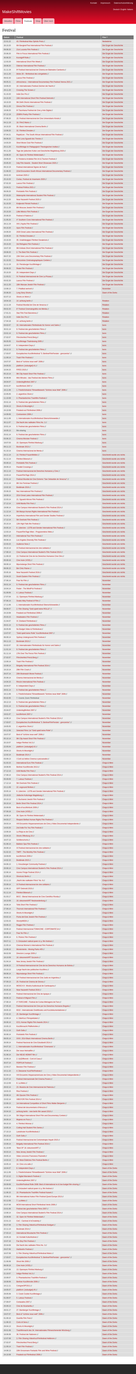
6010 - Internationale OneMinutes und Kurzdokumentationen (41, 1010)
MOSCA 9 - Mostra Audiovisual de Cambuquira (36, 986)
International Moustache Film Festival (32, 1233)
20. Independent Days (26, 272)
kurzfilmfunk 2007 (24, 386)
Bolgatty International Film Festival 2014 (33, 666)
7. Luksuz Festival (24, 779)
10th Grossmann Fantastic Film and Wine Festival (37, 1351)
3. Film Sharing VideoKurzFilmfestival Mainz (34, 1253)
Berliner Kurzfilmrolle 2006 (27, 1282)
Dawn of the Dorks (109, 293)
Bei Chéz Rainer (23, 568)
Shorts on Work (23, 297)
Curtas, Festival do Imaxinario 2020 (31, 179)
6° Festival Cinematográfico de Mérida (32, 309)
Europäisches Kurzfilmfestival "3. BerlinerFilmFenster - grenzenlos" (44, 353)
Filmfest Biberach (24, 459)
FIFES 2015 (22, 370)
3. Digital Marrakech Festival (28, 1176)
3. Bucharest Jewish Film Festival (30, 799)
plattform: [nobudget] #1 (26, 366)
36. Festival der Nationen (27, 1334)
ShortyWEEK (22, 921)
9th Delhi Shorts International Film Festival (34, 102)
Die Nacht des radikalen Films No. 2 (31, 422)
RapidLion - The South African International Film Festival (39, 135)
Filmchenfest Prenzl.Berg (27, 337)
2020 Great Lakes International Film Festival (35, 232)
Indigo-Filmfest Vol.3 (25, 743)
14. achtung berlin (24, 301)
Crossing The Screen (25, 90)
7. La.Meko (21, 1201)
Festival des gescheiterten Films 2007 (32, 1209)
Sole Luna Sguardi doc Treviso (29, 139)
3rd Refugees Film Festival (28, 244)
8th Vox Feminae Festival (27, 483)
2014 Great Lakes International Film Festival (35, 495)
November (106, 289)
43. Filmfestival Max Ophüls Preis (30, 41)
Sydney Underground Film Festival (31, 637)
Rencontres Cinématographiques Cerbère (34, 260)
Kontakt (93, 3)
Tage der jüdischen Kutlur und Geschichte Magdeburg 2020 (41, 151)
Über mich (48, 21)
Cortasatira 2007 (24, 1302)
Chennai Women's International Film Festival (35, 945)
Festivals (28, 21)
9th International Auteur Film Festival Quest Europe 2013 (40, 1197)
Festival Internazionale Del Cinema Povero (34, 1079)
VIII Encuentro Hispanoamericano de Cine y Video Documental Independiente (48, 824)
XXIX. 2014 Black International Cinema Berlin (35, 1038)
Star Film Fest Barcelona (27, 313)
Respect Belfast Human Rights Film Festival (34, 820)
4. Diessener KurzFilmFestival (29, 1071)
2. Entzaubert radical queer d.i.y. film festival (34, 1188)
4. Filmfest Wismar (24, 1124)
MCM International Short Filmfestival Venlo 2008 (36, 1205)
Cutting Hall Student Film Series (30, 1128)
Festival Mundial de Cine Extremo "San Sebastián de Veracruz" (42, 479)
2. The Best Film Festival (27, 252)
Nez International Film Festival (29, 491)
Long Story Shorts (24, 293)
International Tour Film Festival (29, 536)
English (123, 9)
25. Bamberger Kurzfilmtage (28, 1014)
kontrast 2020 (22, 175)
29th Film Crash (23, 670)
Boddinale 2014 (23, 755)
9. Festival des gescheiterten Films (31, 329)
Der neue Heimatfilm (25, 1051)
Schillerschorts (23, 840)
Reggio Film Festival (25, 925)
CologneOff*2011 (24, 1286)
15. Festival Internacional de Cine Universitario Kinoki (38, 118)
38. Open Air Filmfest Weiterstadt (30, 816)
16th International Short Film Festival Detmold (35, 98)
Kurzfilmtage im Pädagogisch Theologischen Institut (38, 147)
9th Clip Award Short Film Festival (30, 374)
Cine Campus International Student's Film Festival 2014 (39, 507)
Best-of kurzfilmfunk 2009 (27, 807)
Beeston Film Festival (26, 1067)
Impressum (105, 3)
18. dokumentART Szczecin (28, 957)
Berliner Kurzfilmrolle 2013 (27, 767)
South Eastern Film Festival (28, 576)
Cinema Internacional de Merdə (29, 451)
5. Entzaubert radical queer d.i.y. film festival (34, 941)
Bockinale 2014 (23, 1229)
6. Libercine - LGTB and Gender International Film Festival (40, 528)
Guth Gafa (21, 1030)
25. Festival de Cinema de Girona (30, 982)
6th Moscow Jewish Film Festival (30, 208)
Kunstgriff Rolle (23, 58)
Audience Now (23, 544)
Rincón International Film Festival (30, 682)
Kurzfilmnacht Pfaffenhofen (28, 1026)
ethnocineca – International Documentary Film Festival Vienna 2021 (44, 82)
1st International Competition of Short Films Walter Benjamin (41, 1103)
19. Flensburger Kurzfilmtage (28, 264)
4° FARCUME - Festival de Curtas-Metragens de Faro (38, 1002)
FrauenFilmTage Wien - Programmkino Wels (35, 532)
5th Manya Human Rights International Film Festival (38, 512)
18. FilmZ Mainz (23, 122)
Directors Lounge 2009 (26, 953)
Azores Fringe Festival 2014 (28, 872)
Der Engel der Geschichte (112, 45)
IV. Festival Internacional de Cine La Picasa (34, 276)
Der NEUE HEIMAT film (26, 1055)
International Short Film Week (29, 62)
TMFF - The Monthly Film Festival (30, 852)
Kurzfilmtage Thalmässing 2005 (29, 341)
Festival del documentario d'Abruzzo (31, 1107)
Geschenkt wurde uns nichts (113, 455)
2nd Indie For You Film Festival (29, 828)
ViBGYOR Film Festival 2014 (28, 1099)
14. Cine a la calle (24, 1164)
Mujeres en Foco (24, 1120)
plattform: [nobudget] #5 (26, 1290)
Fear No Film (22, 580)
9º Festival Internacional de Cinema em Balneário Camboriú (41, 70)
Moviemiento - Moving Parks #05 (30, 949)
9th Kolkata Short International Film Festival (34, 248)
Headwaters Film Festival (27, 617)
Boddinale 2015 (23, 860)
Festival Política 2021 (25, 187)
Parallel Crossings (24, 467)
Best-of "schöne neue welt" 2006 (30, 362)
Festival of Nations (24, 216)
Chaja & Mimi (107, 763)
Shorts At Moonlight (25, 406)
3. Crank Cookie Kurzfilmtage (29, 1294)
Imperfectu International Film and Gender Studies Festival (40, 516)
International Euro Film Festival (29, 763)
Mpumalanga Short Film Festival (30, 564)
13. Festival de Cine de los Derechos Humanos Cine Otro (40, 556)
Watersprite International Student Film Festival (35, 195)
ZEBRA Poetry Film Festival (28, 114)
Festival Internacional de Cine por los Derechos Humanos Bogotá (43, 1006)
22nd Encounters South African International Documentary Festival (43, 171)
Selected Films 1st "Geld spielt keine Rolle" (34, 730)
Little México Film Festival (27, 212)
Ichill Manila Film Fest (26, 503)
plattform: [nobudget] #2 (26, 747)
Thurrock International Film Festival (31, 909)
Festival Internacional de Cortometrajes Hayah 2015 (38, 1140)
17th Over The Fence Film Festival (31, 653)
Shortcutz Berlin (23, 876)
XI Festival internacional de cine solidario (33, 548)
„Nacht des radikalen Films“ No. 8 (30, 880)
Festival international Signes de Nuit (31, 167)
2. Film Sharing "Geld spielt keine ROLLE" (34, 609)
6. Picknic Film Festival (26, 937)
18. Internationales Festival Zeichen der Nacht (35, 86)
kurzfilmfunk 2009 (24, 856)
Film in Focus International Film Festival (33, 54)
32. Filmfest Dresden (25, 131)
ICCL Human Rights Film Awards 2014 (32, 1022)
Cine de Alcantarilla (25, 1306)
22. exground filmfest (25, 787)
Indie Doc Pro (22, 94)
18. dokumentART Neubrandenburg (31, 901)
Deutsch (116, 9)
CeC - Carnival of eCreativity (28, 1221)
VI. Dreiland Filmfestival (26, 621)
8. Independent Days (25, 345)
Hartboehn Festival (24, 1249)
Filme (18, 21)
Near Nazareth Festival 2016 (28, 572)
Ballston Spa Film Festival (27, 844)
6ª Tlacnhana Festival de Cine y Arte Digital (34, 110)
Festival (19, 37)
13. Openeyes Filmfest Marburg (29, 1269)
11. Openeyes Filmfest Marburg (29, 597)
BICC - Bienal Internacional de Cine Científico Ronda (38, 897)
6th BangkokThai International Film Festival (34, 45)
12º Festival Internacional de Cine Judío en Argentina (38, 978)
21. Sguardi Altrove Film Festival (30, 499)
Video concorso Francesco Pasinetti (31, 1156)
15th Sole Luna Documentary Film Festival (34, 256)
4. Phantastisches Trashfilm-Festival (31, 398)
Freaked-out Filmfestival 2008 (29, 410)
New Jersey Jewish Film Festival (30, 961)
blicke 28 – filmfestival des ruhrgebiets (32, 74)
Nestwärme (106, 41)
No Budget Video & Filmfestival (29, 629)
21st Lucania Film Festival (27, 49)
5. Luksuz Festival (24, 1298)
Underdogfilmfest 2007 (26, 382)
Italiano (130, 9)
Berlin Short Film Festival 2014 (29, 803)
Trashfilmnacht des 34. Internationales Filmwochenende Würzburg (43, 1330)
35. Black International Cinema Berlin (32, 126)
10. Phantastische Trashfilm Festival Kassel (34, 1192)
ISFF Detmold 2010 (25, 888)
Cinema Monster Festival (27, 439)
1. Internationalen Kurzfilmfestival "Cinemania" (35, 1047)
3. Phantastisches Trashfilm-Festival (31, 1278)
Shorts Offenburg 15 (25, 836)
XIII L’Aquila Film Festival (27, 224)
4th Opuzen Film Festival (27, 1095)
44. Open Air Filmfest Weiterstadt (30, 155)
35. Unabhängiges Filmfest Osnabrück (32, 240)
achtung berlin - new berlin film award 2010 (34, 1111)
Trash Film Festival (24, 358)
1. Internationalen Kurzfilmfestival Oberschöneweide (38, 418)
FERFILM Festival (24, 1063)
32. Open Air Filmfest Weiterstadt (30, 1217)
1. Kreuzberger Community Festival (31, 864)
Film (105, 37)
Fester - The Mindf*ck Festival (29, 589)
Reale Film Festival (25, 268)
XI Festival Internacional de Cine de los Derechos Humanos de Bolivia (45, 965)
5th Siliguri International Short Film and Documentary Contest (41, 1115)
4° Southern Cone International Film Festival (35, 220)
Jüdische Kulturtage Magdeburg (30, 795)
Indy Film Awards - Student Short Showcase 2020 (37, 163)
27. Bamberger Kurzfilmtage (28, 1310)
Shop (38, 21)
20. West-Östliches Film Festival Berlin (32, 1160)
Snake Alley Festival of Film (28, 601)
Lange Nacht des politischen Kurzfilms (32, 970)
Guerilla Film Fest (24, 1318)
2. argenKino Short (24, 394)
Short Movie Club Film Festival (29, 143)
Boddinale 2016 (23, 487)
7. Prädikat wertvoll (24, 289)
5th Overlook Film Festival (27, 520)
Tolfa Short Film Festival (26, 905)
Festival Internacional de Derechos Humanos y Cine (38, 471)
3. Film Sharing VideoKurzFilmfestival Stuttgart (36, 1225)
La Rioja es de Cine (25, 832)
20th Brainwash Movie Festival (29, 674)
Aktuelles (8, 21)
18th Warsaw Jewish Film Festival (30, 285)
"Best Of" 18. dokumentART (28, 1148)
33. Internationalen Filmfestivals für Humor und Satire (38, 325)
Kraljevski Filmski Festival (27, 204)
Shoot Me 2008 (23, 1261)
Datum (6, 37)
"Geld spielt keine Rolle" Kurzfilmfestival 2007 (35, 633)
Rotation (105, 301)
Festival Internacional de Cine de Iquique (33, 994)
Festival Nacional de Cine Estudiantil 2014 (34, 1042)
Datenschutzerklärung (123, 3)
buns (104, 325)
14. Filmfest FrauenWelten (27, 455)
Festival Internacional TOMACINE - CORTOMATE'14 (38, 929)
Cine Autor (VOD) (24, 560)
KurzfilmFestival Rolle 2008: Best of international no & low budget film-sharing (48, 1184)
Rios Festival (22, 1091)
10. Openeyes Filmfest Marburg (29, 443)
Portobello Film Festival (26, 191)
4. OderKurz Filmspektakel (27, 1018)
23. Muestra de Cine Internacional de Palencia (35, 1087)
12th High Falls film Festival (28, 524)
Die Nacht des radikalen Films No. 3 (31, 1245)
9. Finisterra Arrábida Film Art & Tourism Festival (36, 159)
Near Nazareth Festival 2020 (28, 199)
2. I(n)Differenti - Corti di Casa (29, 1059)
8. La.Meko (21, 1083)
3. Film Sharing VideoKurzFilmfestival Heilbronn (36, 1338)
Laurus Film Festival (25, 78)
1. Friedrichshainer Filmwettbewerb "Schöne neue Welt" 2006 (41, 390)
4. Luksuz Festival (24, 593)
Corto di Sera (22, 1322)
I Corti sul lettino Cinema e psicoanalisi (32, 759)
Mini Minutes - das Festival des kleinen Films (35, 378)
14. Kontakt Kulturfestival (27, 1237)
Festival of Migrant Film (26, 998)
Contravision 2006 (24, 414)
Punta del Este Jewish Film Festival (31, 917)
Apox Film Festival (24, 228)
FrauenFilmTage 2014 (26, 475)
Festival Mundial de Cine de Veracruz (32, 305)
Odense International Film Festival (31, 66)
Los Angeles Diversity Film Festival (31, 540)
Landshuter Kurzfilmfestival (28, 1132)
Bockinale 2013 (23, 447)
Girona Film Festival (25, 106)
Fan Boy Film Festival (26, 1241)
